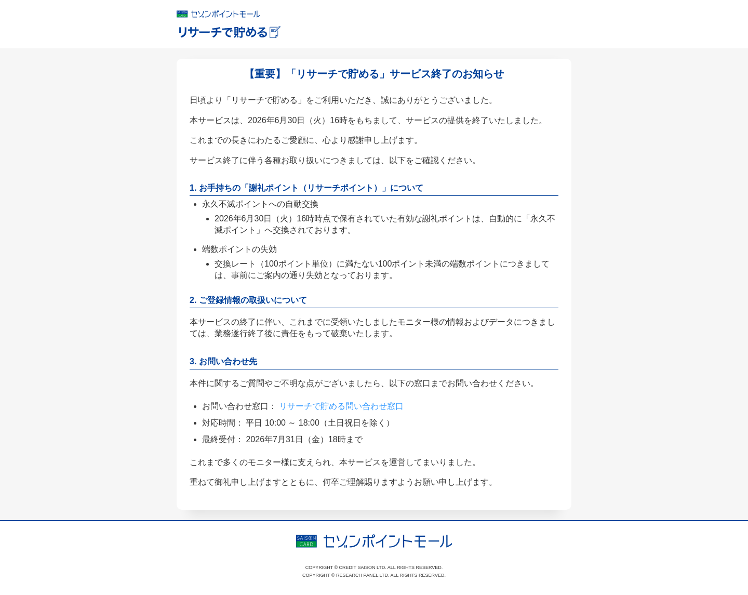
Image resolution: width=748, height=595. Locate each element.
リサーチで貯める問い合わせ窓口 (341, 406)
